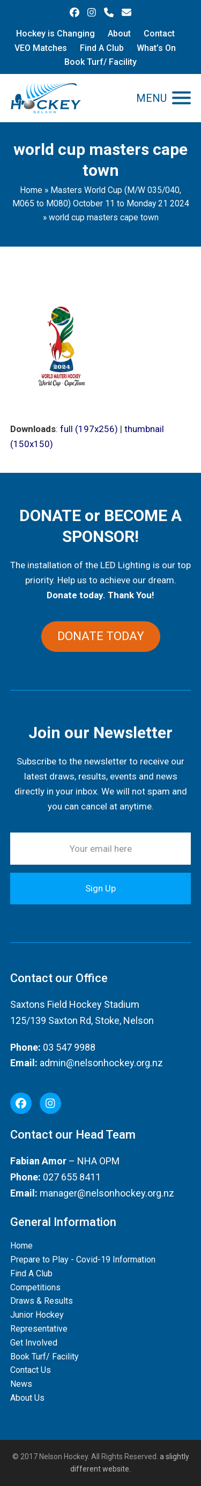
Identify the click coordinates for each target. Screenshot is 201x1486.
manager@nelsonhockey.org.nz (107, 1193)
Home (31, 190)
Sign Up (100, 888)
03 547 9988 (69, 1047)
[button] (163, 98)
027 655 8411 (72, 1177)
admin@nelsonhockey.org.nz (101, 1062)
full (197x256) (89, 428)
